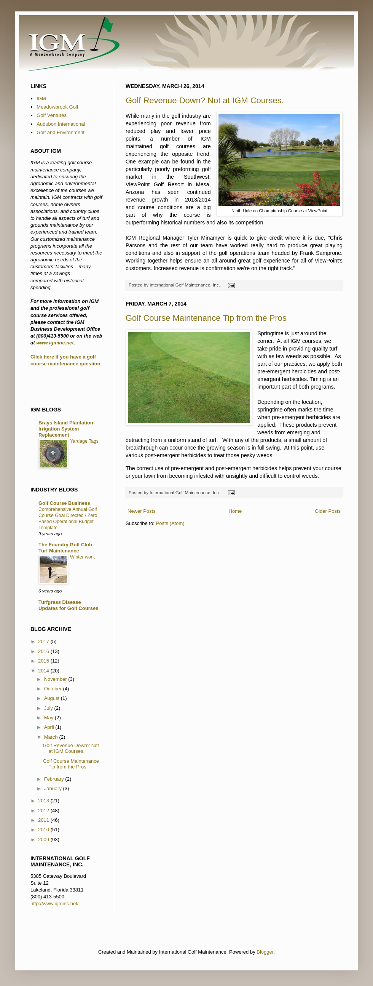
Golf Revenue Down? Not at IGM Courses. (205, 100)
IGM (41, 98)
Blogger (265, 952)
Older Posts (328, 511)
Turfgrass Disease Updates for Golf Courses (68, 605)
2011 (44, 820)
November (56, 679)
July (49, 708)
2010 (44, 829)
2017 (44, 641)
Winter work (82, 557)
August (52, 698)
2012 (44, 810)
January (53, 788)
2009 (44, 839)
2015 (44, 661)
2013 (44, 801)
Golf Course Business (64, 503)
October (53, 688)
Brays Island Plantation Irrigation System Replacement (65, 429)
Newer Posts (142, 511)
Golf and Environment (60, 132)
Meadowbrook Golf (57, 107)
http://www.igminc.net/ (54, 903)
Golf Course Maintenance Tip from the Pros (206, 318)
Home (235, 511)
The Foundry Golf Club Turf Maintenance (65, 548)
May (49, 717)
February (54, 779)
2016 (44, 651)
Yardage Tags (84, 441)
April (50, 727)
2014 (44, 671)
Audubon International (61, 124)
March (51, 737)
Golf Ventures (52, 115)
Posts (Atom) (170, 523)
